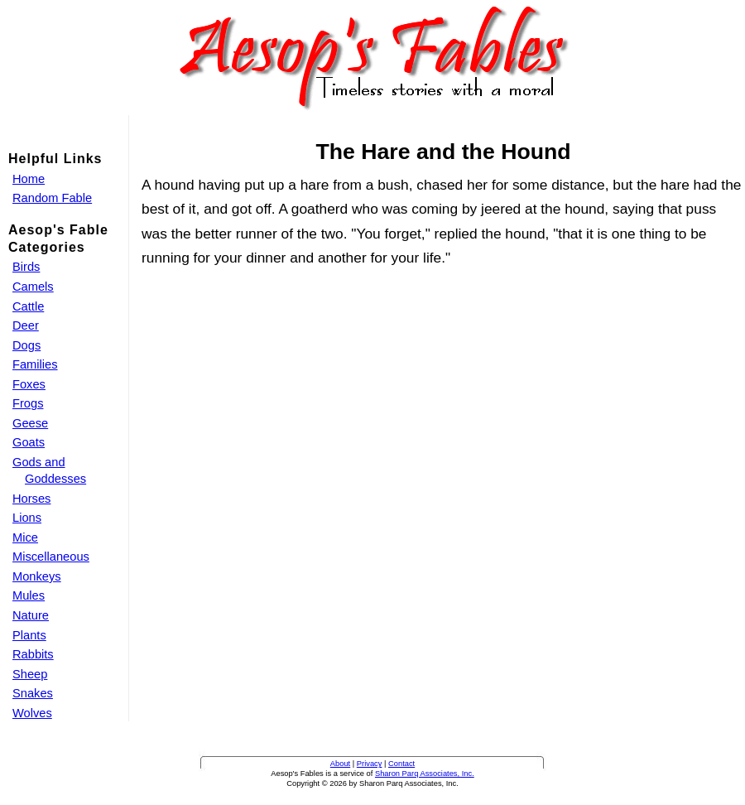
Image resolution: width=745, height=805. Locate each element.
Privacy (369, 763)
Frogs (27, 403)
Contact (401, 763)
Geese (30, 423)
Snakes (32, 693)
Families (35, 364)
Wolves (32, 713)
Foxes (29, 384)
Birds (26, 266)
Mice (25, 537)
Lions (26, 517)
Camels (33, 286)
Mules (28, 595)
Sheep (29, 674)
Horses (31, 498)
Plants (29, 635)
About (340, 763)
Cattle (28, 306)
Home (28, 179)
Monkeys (36, 576)
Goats (28, 442)
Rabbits (33, 654)
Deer (25, 325)
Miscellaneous (50, 556)
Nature (30, 615)
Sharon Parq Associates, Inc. (424, 773)
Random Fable (52, 198)
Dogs (26, 345)
